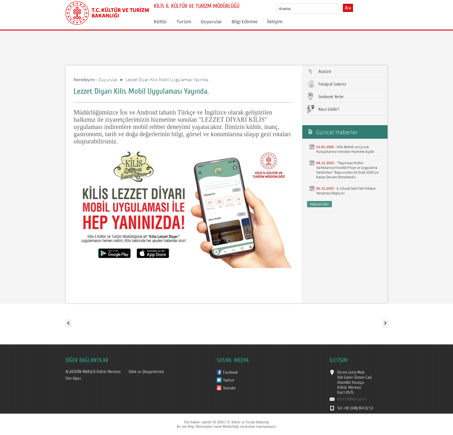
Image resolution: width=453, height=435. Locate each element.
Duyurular (211, 21)
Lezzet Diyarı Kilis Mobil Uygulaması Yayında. (167, 79)
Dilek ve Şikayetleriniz (146, 371)
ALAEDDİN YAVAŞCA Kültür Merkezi (92, 371)
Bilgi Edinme (245, 21)
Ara (348, 8)
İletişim (274, 21)
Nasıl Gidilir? (322, 109)
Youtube (229, 388)
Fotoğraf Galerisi (325, 84)
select (341, 8)
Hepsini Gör (319, 204)
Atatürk (318, 71)
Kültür (160, 21)
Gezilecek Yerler (324, 96)
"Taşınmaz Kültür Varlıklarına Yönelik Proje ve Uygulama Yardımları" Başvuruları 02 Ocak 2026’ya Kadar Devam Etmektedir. (347, 169)
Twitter (229, 380)
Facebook (230, 372)
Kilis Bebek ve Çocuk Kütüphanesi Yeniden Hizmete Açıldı (345, 149)
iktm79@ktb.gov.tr (352, 399)
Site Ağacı (73, 378)
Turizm (183, 21)
